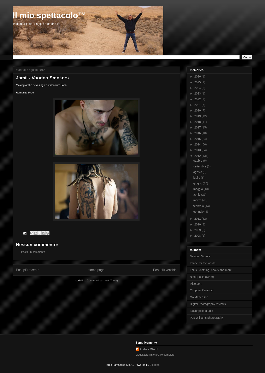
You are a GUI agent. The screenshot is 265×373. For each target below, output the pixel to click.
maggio (198, 189)
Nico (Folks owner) (202, 277)
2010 (198, 224)
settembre (200, 166)
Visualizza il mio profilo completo (155, 354)
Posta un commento (33, 251)
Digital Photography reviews (208, 304)
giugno (198, 183)
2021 (198, 105)
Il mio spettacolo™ (49, 15)
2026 (198, 76)
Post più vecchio (165, 270)
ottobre (198, 160)
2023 (198, 93)
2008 (198, 235)
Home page (96, 270)
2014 (198, 144)
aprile (197, 194)
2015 (198, 138)
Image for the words (203, 263)
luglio (197, 177)
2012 (198, 155)
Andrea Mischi (149, 349)
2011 (198, 218)
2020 (198, 110)
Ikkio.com (196, 283)
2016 (198, 133)
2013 (198, 150)
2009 (198, 230)
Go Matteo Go (199, 297)
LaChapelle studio (201, 310)
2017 (198, 127)
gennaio (199, 211)
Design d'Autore (200, 256)
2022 (198, 99)
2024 (198, 88)
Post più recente (27, 270)
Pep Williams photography (207, 317)
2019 (198, 116)
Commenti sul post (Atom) (102, 280)
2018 (198, 122)
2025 (198, 82)
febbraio (199, 206)
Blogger (154, 364)
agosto (198, 172)
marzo (197, 200)
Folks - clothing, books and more (211, 270)
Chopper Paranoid (201, 290)
